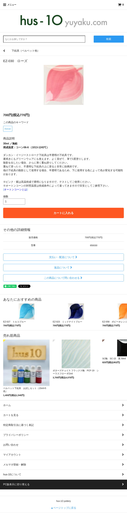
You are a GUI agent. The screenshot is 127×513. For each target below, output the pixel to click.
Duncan (8, 129)
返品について (63, 267)
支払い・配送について (63, 257)
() (15, 189)
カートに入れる (64, 213)
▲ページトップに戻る (63, 507)
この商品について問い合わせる (63, 278)
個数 (5, 196)
